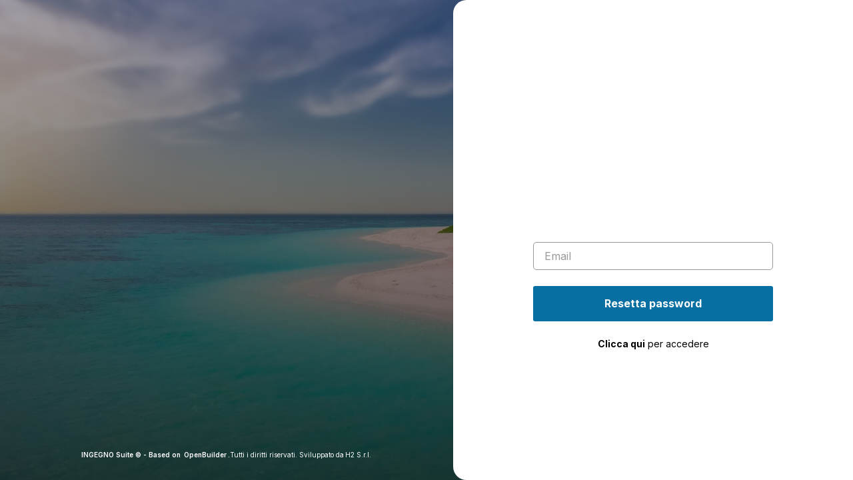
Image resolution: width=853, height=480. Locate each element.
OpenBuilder (205, 455)
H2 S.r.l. (358, 455)
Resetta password (653, 303)
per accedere (653, 343)
